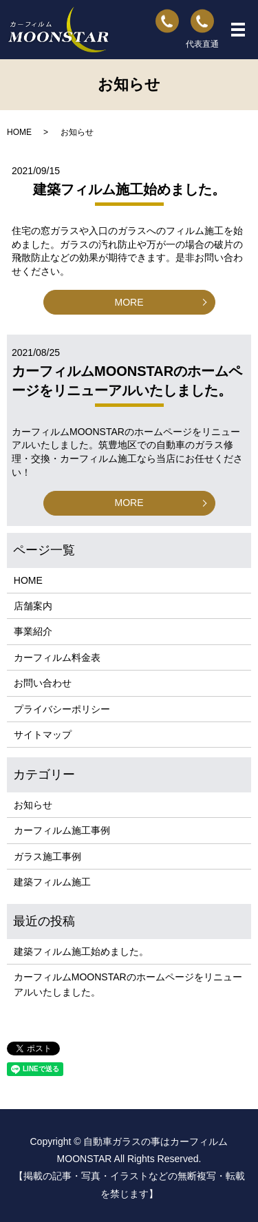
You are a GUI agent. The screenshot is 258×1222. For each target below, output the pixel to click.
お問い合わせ (43, 682)
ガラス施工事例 (47, 856)
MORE (129, 302)
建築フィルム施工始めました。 (129, 189)
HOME (19, 132)
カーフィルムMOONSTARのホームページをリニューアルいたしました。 (128, 984)
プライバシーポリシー (62, 709)
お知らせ (33, 804)
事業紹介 (33, 631)
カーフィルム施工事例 (62, 830)
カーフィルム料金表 (57, 657)
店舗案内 (33, 605)
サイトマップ (43, 734)
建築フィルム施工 (52, 881)
